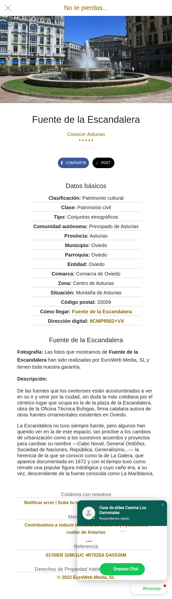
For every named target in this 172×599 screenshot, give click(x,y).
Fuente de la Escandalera (102, 311)
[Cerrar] (8, 8)
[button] (162, 504)
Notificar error (39, 502)
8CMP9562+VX (107, 321)
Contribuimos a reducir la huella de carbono (71, 525)
